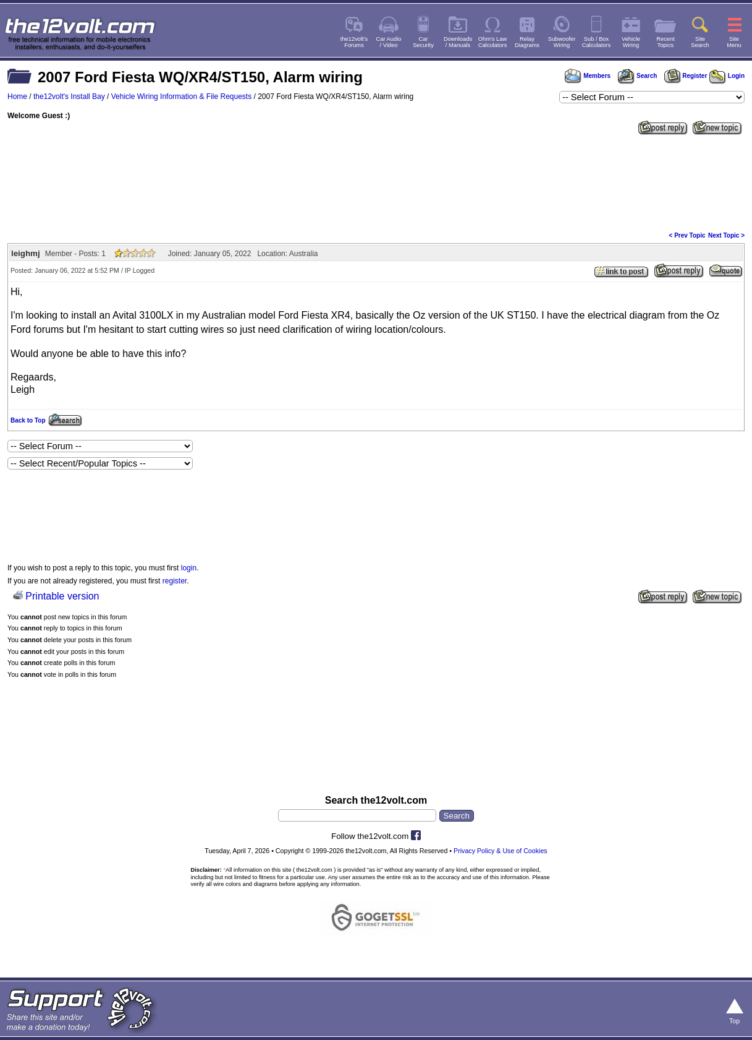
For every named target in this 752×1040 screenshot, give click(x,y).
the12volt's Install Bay (69, 96)
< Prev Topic (687, 235)
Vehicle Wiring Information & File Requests (181, 96)
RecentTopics (665, 42)
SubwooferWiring (562, 42)
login (188, 568)
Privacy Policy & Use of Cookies (500, 850)
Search (637, 75)
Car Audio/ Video (389, 42)
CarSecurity (423, 42)
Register (686, 75)
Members (587, 75)
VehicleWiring (631, 42)
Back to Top (28, 420)
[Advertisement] (376, 182)
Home (17, 96)
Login (727, 75)
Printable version (62, 596)
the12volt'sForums (354, 42)
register (175, 581)
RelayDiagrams (527, 42)
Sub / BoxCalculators (596, 42)
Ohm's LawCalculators (492, 42)
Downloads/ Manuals (458, 42)
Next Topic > (726, 235)
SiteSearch (700, 42)
